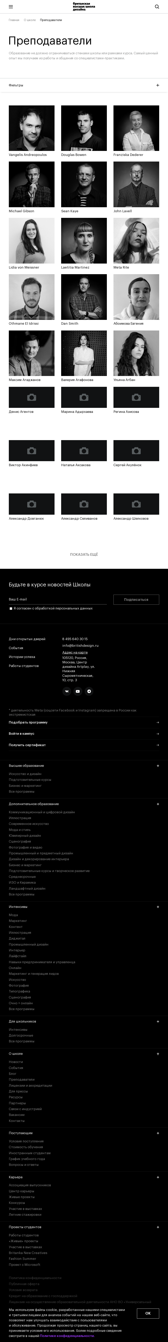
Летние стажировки (25, 1214)
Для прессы (18, 1091)
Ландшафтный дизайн (27, 888)
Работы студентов (24, 666)
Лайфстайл (17, 956)
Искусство (17, 979)
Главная (14, 20)
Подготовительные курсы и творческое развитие (49, 871)
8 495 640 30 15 (75, 639)
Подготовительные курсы (30, 779)
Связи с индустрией (25, 1109)
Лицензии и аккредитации (30, 1085)
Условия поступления (26, 1141)
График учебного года (27, 1159)
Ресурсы (16, 1097)
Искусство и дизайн (25, 774)
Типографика (19, 991)
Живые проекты (22, 1197)
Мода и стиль (20, 830)
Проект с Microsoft (24, 1264)
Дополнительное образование (84, 804)
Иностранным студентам (30, 1153)
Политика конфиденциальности (35, 1278)
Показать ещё (84, 554)
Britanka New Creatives (28, 1253)
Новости (16, 1062)
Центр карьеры (21, 1191)
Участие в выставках (25, 1209)
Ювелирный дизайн (25, 835)
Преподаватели (21, 1079)
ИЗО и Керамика (22, 882)
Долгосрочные (21, 1035)
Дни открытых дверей (27, 639)
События (16, 648)
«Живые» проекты (23, 1241)
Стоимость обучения (26, 1147)
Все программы (21, 791)
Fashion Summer (22, 1258)
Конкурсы (17, 1203)
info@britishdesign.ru (80, 645)
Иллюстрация (20, 818)
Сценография (20, 841)
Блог (12, 1073)
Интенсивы (84, 906)
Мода (13, 915)
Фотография (19, 985)
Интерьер (17, 950)
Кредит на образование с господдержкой (43, 1296)
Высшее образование (84, 765)
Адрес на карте (75, 652)
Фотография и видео (25, 847)
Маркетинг (18, 921)
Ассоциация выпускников (30, 1185)
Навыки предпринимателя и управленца (42, 962)
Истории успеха (22, 657)
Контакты (17, 1121)
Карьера (84, 1177)
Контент (16, 927)
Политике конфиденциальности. (67, 1336)
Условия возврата (23, 1290)
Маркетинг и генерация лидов (34, 973)
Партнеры (17, 1103)
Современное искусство (29, 824)
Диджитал (17, 938)
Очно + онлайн (21, 1003)
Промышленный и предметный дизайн (41, 853)
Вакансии (16, 1115)
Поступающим (84, 1133)
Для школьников (84, 1021)
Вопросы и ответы (24, 1164)
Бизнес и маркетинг (25, 785)
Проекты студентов (84, 1227)
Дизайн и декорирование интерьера (39, 859)
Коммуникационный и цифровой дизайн (42, 812)
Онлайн (15, 968)
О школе (30, 20)
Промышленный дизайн (29, 944)
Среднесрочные (22, 876)
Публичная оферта (24, 1284)
